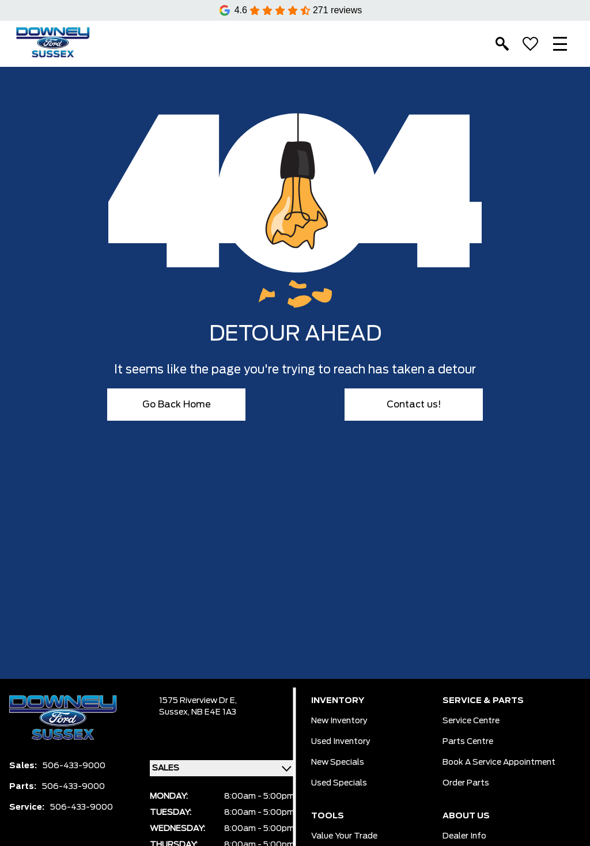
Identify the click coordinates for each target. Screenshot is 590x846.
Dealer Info (464, 836)
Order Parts (465, 783)
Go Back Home (176, 404)
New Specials (337, 762)
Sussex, (175, 712)
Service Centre (471, 721)
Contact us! (414, 404)
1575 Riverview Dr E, (198, 701)
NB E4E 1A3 (213, 712)
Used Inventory (340, 742)
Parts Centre (467, 742)
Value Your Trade (344, 836)
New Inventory (339, 721)
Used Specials (339, 783)
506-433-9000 (74, 766)
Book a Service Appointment (498, 762)
